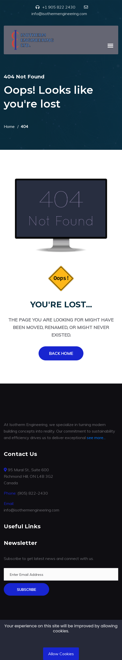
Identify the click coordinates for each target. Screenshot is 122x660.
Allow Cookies (61, 653)
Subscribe (26, 589)
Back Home (61, 353)
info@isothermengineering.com (59, 13)
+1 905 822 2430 (58, 7)
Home (9, 126)
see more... (96, 437)
